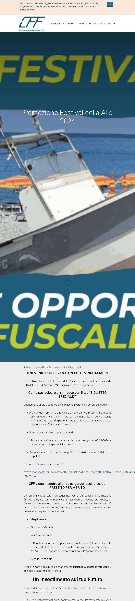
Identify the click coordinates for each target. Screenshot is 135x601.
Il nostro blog (40, 367)
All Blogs (27, 367)
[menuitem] (104, 23)
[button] (114, 23)
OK (109, 4)
